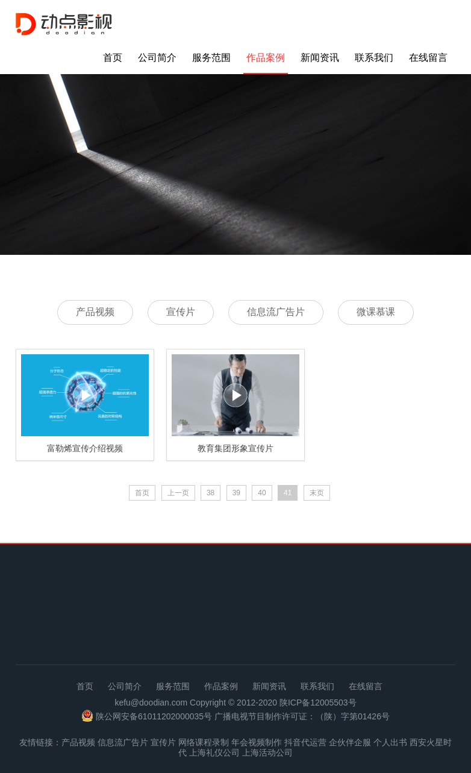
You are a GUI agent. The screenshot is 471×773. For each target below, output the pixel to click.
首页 (112, 57)
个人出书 (390, 742)
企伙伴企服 (350, 742)
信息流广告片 (276, 312)
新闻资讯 (320, 57)
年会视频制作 (256, 742)
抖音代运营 (305, 742)
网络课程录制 (203, 742)
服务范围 (211, 57)
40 (262, 493)
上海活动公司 (267, 752)
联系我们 (374, 57)
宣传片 (180, 312)
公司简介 (157, 57)
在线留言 (428, 57)
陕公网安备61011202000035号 (154, 716)
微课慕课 (376, 312)
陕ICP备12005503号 (318, 702)
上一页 (178, 493)
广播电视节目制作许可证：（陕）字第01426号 (302, 716)
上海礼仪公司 (214, 752)
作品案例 (265, 57)
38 (210, 493)
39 (236, 493)
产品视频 (95, 312)
